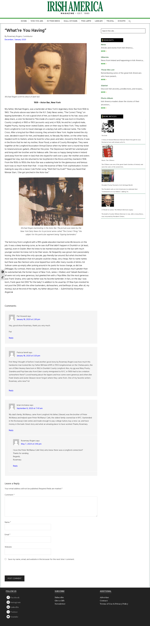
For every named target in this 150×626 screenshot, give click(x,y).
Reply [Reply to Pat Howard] (11, 338)
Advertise (104, 597)
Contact (104, 600)
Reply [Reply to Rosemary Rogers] (15, 466)
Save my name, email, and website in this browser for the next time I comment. (41, 559)
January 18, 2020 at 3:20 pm (28, 355)
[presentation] (21, 569)
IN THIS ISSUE (53, 21)
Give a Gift (59, 600)
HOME (24, 21)
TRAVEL (110, 21)
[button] (130, 20)
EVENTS (121, 21)
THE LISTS (86, 21)
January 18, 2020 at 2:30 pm (28, 319)
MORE (103, 51)
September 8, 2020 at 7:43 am (30, 408)
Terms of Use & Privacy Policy (114, 604)
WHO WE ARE (37, 21)
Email (7, 534)
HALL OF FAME (70, 21)
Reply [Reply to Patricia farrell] (11, 390)
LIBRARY (99, 21)
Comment (10, 495)
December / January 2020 (15, 39)
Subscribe (59, 597)
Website (8, 547)
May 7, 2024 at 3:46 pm (31, 444)
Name (8, 522)
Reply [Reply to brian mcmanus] (11, 430)
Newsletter (60, 604)
